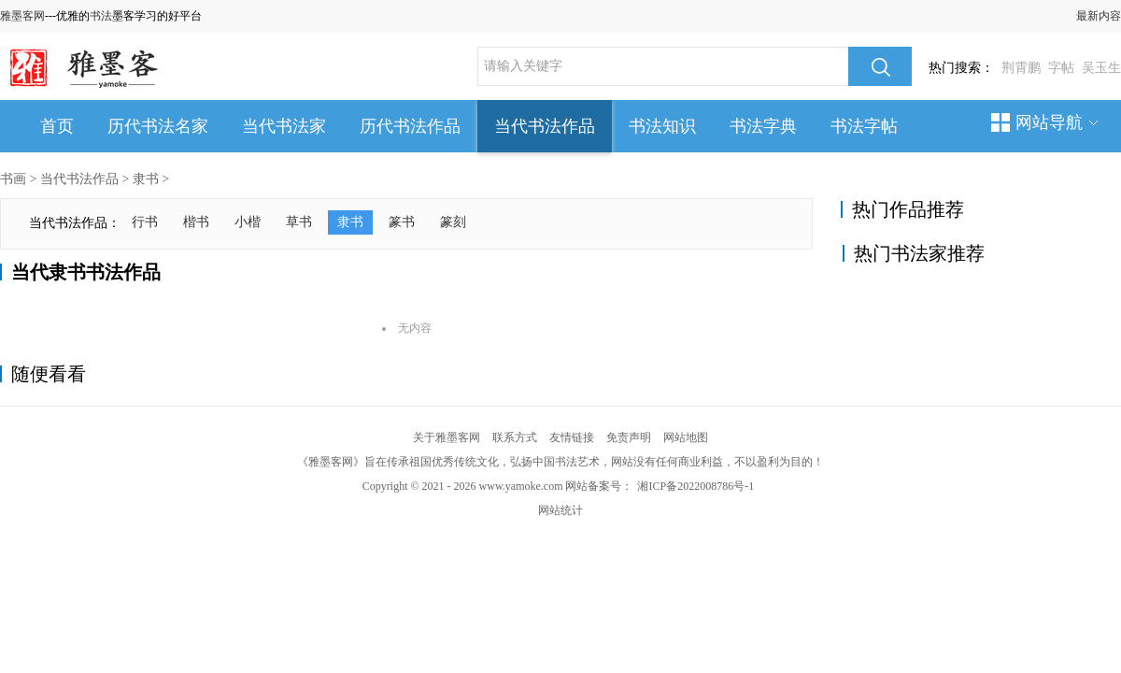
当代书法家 (284, 126)
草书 (299, 222)
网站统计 (560, 510)
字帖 (1061, 68)
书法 (101, 15)
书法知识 (662, 126)
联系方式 (514, 437)
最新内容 (1098, 15)
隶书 (146, 179)
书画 (13, 179)
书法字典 (763, 126)
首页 (57, 126)
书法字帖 (864, 126)
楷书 (196, 222)
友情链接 (571, 437)
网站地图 (685, 437)
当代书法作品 (544, 126)
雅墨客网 (22, 15)
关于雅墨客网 (446, 437)
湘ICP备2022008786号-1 (695, 486)
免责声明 (628, 437)
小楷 (247, 222)
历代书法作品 (410, 126)
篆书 (402, 222)
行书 (145, 222)
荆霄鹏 (1021, 68)
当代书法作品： (75, 223)
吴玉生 (1101, 68)
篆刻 (453, 222)
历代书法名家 (157, 126)
